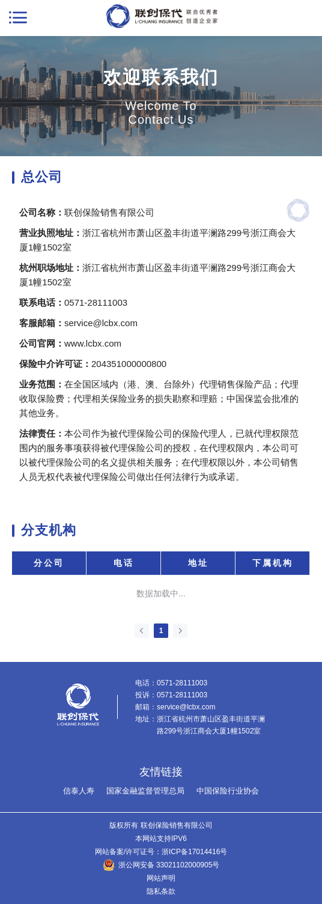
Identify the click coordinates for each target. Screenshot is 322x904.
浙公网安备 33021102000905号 (169, 865)
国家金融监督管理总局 (145, 790)
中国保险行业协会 (227, 790)
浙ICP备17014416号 (194, 852)
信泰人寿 (78, 790)
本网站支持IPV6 (161, 838)
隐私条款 (161, 891)
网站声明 (161, 878)
